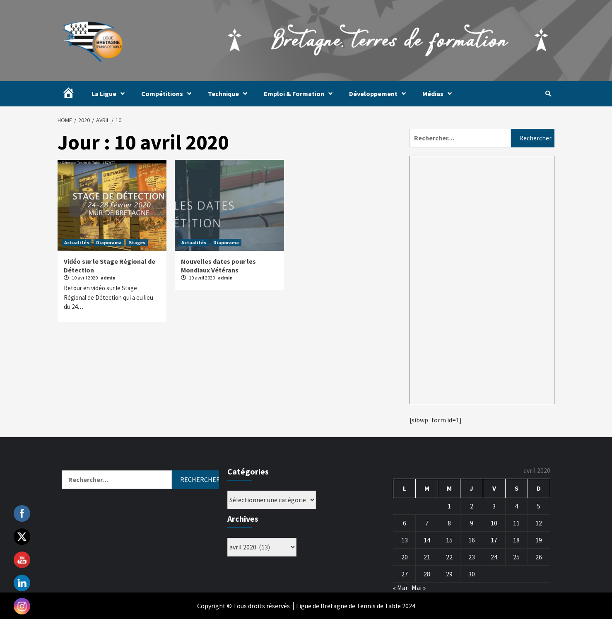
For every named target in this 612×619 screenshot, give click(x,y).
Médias (439, 93)
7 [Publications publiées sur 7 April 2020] (427, 523)
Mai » (419, 587)
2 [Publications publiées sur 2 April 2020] (471, 506)
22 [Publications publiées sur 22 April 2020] (449, 557)
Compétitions (168, 93)
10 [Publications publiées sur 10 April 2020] (494, 523)
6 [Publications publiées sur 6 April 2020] (404, 523)
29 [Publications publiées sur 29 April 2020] (449, 574)
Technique (229, 93)
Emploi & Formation (300, 93)
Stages (137, 242)
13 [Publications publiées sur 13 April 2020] (404, 540)
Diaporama (109, 242)
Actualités (76, 242)
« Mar (400, 587)
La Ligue (110, 93)
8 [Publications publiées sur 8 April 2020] (449, 523)
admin (108, 278)
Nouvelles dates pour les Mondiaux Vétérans (218, 265)
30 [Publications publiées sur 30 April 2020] (471, 574)
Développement (379, 93)
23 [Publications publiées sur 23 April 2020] (471, 557)
